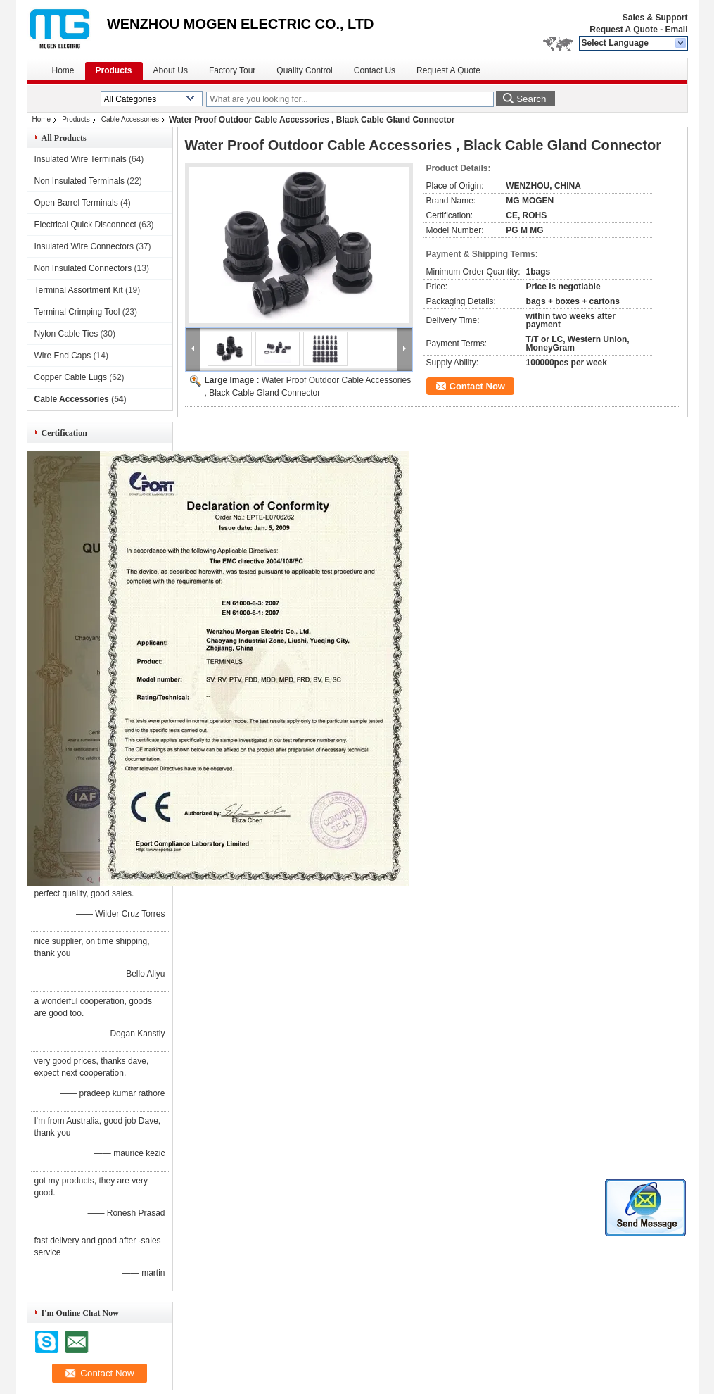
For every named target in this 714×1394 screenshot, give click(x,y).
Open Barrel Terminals (76, 203)
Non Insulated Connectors (83, 268)
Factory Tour (232, 70)
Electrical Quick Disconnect (85, 225)
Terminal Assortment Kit (78, 290)
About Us (170, 70)
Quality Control (304, 70)
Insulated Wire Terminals (80, 159)
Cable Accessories (130, 119)
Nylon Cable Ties (66, 334)
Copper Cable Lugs (70, 377)
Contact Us (374, 70)
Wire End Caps (62, 355)
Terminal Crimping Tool (77, 312)
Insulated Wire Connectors (84, 246)
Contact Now (477, 386)
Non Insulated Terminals (79, 181)
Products (114, 70)
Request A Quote (623, 29)
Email (676, 29)
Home (63, 70)
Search (531, 99)
